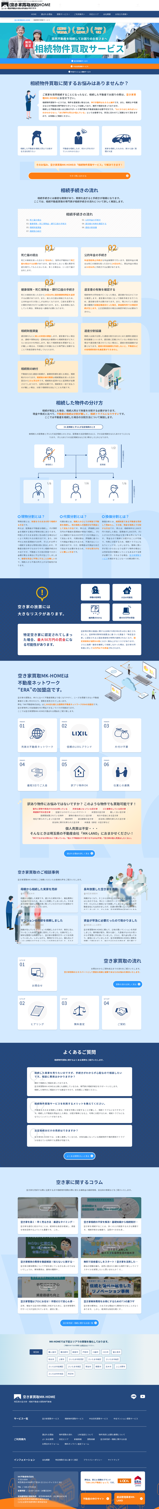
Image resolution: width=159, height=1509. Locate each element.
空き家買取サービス (50, 1407)
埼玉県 (36, 1341)
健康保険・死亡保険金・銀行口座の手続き (48, 212)
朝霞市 (98, 1355)
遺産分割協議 (91, 216)
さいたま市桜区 (112, 1348)
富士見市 (116, 1341)
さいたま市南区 (74, 1355)
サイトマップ (113, 1449)
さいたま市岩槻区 (56, 1355)
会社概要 (107, 14)
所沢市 (71, 1363)
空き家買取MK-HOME (22, 20)
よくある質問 (47, 1428)
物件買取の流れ (65, 1423)
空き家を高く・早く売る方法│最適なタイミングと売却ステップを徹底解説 (48, 1211)
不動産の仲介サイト (93, 1488)
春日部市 (64, 1341)
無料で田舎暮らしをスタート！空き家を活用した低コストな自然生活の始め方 (111, 1251)
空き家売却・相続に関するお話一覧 (78, 1312)
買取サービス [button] (62, 14)
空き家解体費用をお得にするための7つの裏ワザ (109, 1290)
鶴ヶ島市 (52, 1341)
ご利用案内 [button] (78, 14)
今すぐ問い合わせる (78, 165)
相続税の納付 (35, 220)
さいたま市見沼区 (76, 1348)
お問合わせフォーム (50, 1433)
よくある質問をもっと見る (78, 1145)
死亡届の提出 (35, 209)
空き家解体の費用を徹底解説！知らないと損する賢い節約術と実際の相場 (48, 1251)
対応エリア (94, 14)
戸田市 (85, 1341)
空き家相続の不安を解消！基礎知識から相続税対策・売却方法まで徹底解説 (109, 1211)
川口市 (105, 1341)
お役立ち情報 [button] (120, 14)
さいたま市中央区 (56, 1363)
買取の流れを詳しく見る (126, 973)
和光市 (51, 1348)
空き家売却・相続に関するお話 (113, 1428)
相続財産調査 (35, 216)
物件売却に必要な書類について (112, 1423)
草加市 (88, 1355)
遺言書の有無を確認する (96, 212)
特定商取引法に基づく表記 (66, 1449)
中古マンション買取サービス (126, 1407)
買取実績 (91, 1428)
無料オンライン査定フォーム (77, 1433)
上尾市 (61, 1348)
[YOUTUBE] (142, 1385)
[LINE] (133, 1385)
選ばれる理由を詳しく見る (78, 842)
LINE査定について (85, 1423)
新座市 (75, 1341)
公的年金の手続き (93, 209)
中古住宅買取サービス (98, 1407)
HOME (34, 14)
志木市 (108, 1355)
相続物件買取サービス (74, 1407)
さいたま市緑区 (94, 1348)
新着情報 (78, 1428)
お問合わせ (84, 1335)
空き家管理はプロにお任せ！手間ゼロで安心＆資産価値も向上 (48, 1290)
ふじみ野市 (120, 1355)
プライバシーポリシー (92, 1449)
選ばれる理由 (46, 14)
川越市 (95, 1341)
